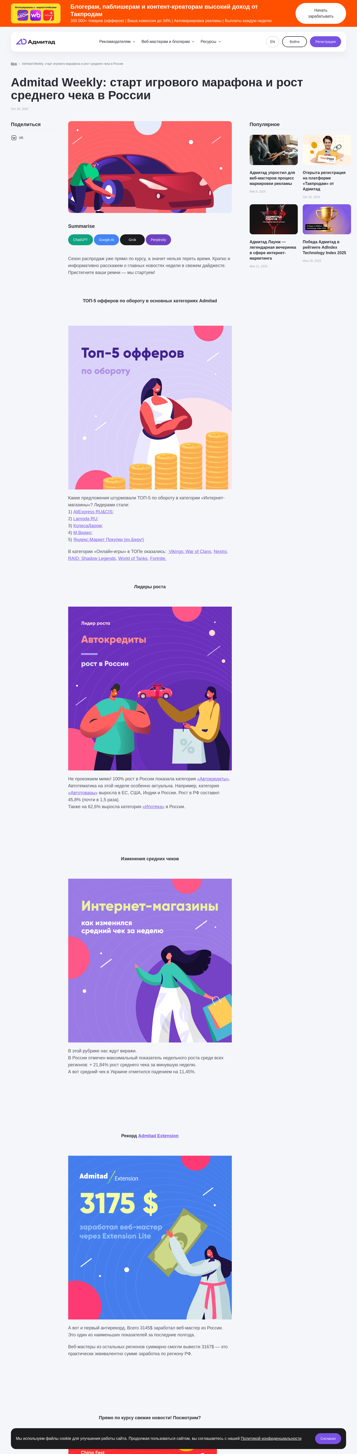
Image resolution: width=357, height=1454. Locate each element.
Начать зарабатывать (321, 13)
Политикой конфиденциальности (271, 1438)
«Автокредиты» (213, 778)
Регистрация (325, 42)
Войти (294, 42)
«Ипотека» (154, 806)
